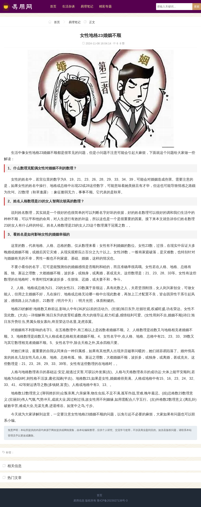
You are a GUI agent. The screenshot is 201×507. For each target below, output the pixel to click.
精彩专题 (105, 6)
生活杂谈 (68, 6)
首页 (53, 6)
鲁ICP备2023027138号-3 (112, 500)
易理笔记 (87, 6)
